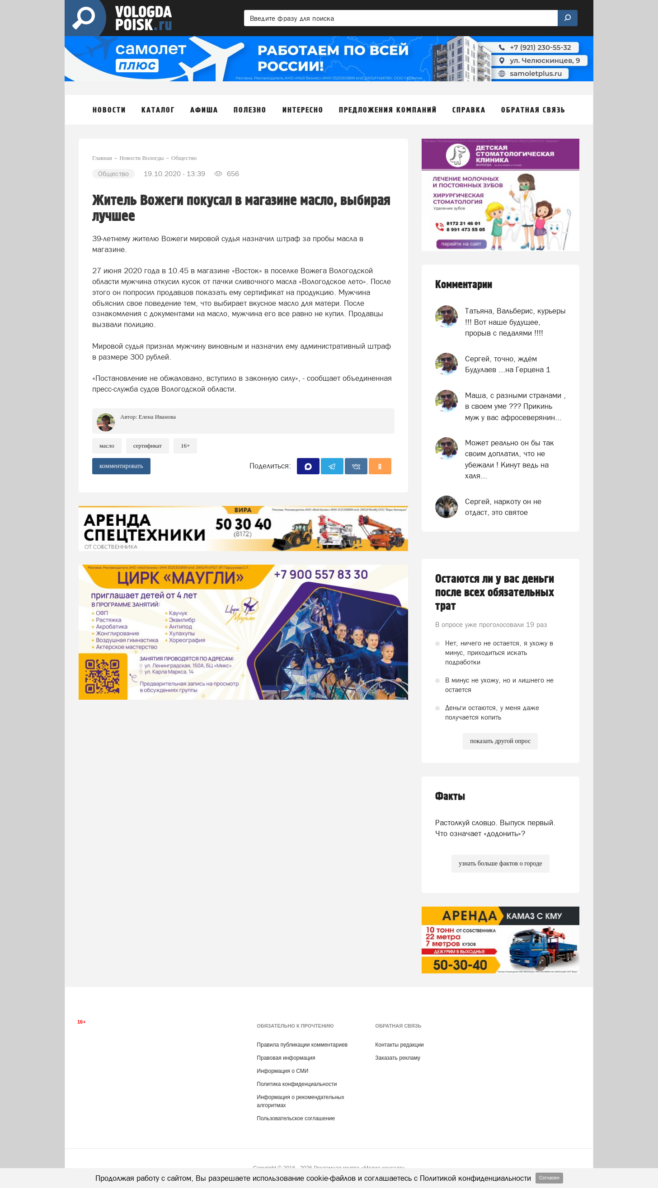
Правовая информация (286, 1058)
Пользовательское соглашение (296, 1118)
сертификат (147, 445)
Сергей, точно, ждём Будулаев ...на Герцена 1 (507, 364)
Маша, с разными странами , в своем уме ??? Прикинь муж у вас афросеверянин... (515, 406)
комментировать (121, 466)
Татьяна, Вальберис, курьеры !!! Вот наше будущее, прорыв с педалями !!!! (515, 321)
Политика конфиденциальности (297, 1084)
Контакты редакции (399, 1045)
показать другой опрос (500, 741)
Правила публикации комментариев (302, 1045)
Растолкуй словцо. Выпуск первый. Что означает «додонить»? (495, 828)
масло (106, 445)
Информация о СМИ (282, 1071)
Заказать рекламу (397, 1058)
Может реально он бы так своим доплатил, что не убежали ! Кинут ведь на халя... (509, 459)
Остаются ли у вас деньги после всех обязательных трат (494, 592)
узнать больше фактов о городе (500, 863)
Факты (450, 796)
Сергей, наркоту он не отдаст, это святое (503, 507)
